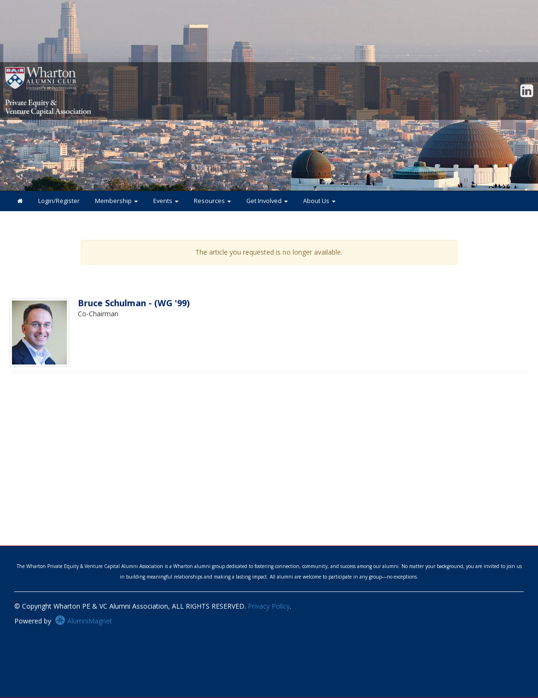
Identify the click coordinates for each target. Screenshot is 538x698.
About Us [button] (319, 201)
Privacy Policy (269, 606)
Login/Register (59, 201)
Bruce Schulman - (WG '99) (134, 303)
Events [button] (166, 201)
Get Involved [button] (267, 201)
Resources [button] (212, 201)
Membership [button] (116, 201)
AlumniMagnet (83, 620)
